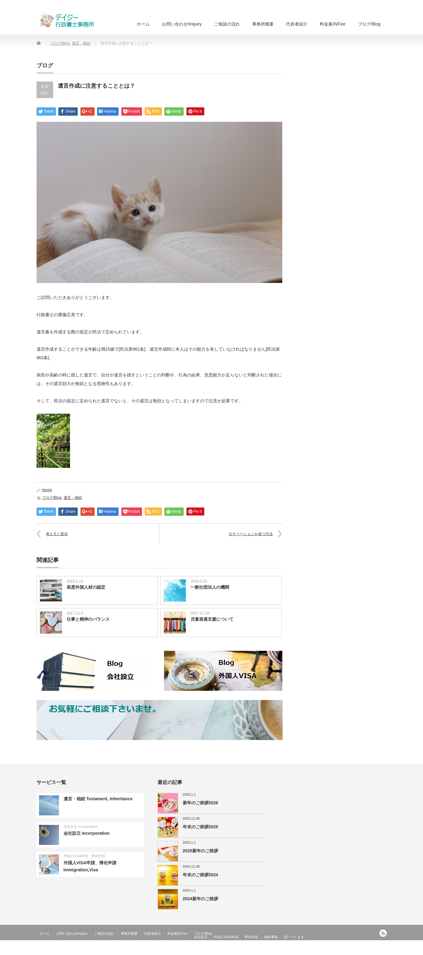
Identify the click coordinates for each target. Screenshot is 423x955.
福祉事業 (271, 937)
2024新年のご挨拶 (200, 898)
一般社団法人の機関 (209, 587)
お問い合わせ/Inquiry (182, 24)
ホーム (143, 24)
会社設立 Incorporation (81, 826)
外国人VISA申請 (226, 937)
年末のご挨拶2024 (200, 874)
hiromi (47, 490)
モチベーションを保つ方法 (251, 534)
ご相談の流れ (227, 24)
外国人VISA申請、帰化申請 (84, 856)
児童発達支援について (211, 619)
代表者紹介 (296, 24)
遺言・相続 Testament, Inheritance (98, 798)
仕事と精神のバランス (88, 619)
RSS (383, 933)
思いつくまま (294, 937)
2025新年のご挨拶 (200, 850)
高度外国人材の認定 (86, 587)
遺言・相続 (81, 43)
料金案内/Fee (333, 24)
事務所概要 (263, 24)
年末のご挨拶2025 (200, 826)
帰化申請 (251, 937)
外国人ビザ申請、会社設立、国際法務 (355, 950)
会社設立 (201, 937)
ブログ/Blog (369, 24)
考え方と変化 (57, 534)
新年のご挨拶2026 (200, 802)
